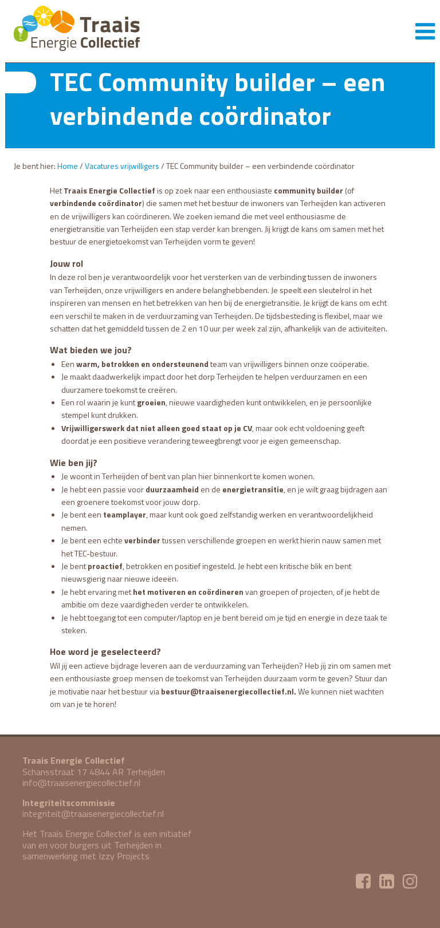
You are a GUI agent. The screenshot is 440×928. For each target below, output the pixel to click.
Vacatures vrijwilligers (122, 166)
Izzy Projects (124, 856)
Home (67, 166)
